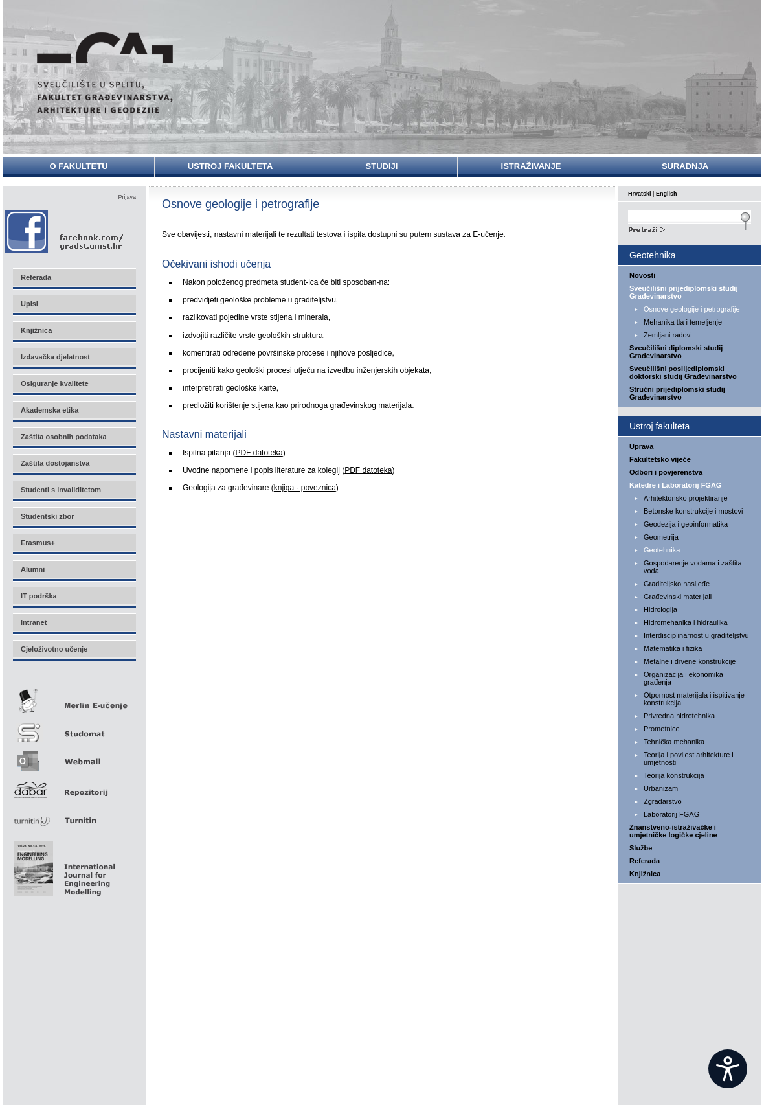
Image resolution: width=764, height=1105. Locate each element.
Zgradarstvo (663, 801)
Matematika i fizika (673, 648)
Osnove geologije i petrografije (692, 309)
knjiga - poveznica (305, 487)
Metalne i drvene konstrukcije (690, 661)
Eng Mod (62, 865)
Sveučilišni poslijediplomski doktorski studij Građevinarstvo (683, 372)
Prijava (127, 197)
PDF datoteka (258, 452)
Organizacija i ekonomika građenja (683, 678)
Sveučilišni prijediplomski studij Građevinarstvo (683, 292)
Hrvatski (639, 193)
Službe (640, 848)
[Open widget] (727, 1068)
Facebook (65, 230)
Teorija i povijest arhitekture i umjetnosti (689, 758)
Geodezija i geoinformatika (686, 524)
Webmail (74, 756)
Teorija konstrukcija (674, 775)
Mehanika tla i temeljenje (683, 322)
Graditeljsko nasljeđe (677, 583)
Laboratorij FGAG (671, 814)
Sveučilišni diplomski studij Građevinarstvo (676, 351)
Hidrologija (660, 609)
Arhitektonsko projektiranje (686, 498)
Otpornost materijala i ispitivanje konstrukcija (694, 699)
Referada (644, 861)
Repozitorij (74, 786)
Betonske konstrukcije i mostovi (693, 511)
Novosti (642, 275)
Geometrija (661, 537)
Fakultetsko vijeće (660, 459)
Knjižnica (644, 874)
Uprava (641, 446)
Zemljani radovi (668, 335)
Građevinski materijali (678, 596)
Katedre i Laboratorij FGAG (675, 485)
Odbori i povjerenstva (665, 472)
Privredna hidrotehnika (679, 716)
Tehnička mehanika (674, 742)
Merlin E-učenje (74, 698)
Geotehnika (662, 550)
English (666, 193)
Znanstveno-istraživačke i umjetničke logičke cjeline (673, 831)
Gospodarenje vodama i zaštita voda (693, 567)
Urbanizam (661, 788)
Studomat (74, 727)
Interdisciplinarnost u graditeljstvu (696, 635)
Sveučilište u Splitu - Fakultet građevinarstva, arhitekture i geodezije (105, 72)
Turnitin (74, 815)
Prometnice (662, 729)
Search (689, 228)
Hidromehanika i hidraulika (686, 622)
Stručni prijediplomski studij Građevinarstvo (677, 393)
